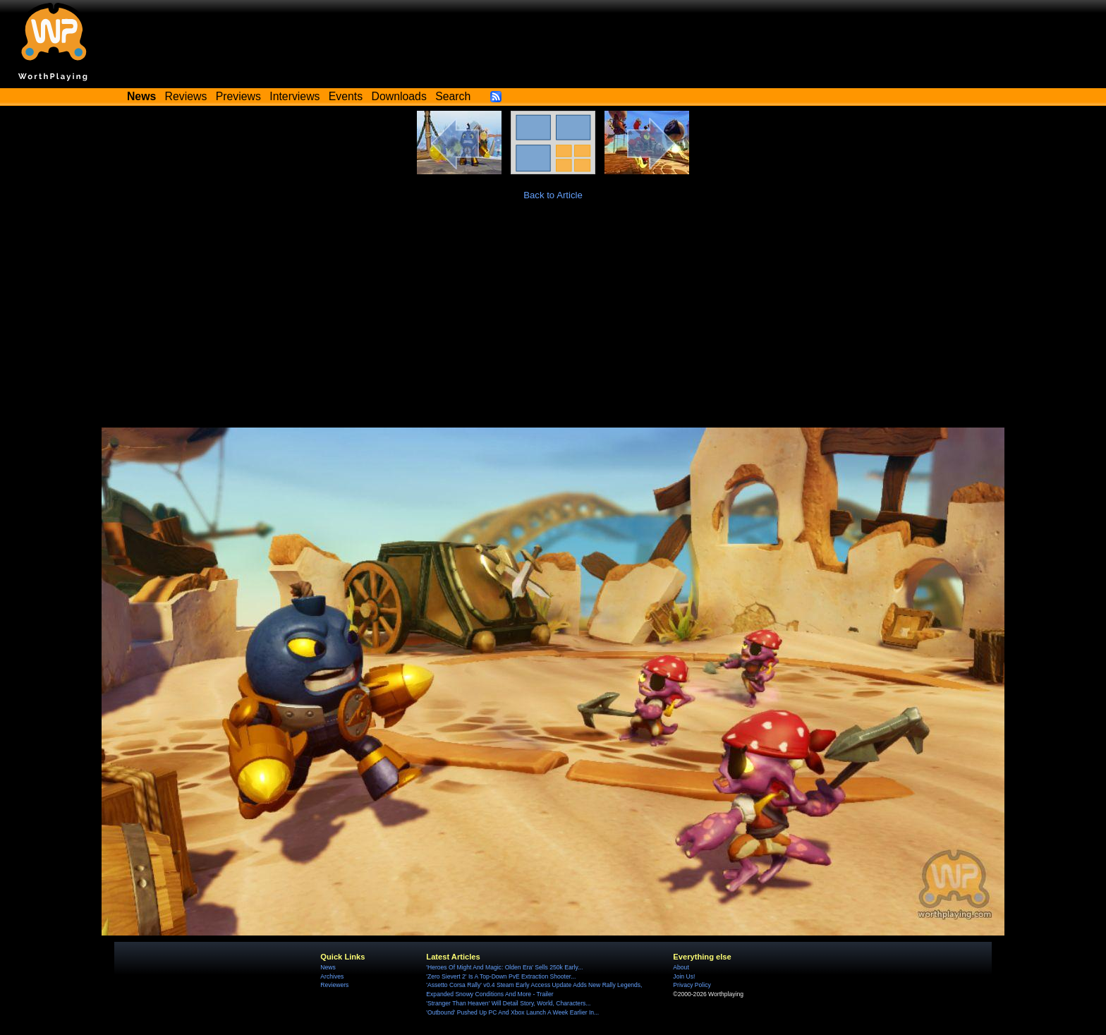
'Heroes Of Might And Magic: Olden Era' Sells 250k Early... (504, 967)
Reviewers (334, 984)
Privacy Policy (691, 984)
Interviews (294, 96)
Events (346, 96)
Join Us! (684, 976)
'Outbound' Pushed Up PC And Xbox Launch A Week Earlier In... (512, 1012)
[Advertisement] (553, 321)
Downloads (399, 96)
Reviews (186, 96)
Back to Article (553, 195)
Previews (238, 96)
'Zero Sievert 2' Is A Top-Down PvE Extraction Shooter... (501, 976)
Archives (332, 976)
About (680, 967)
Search (452, 96)
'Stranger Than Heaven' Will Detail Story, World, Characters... (508, 1003)
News (327, 967)
